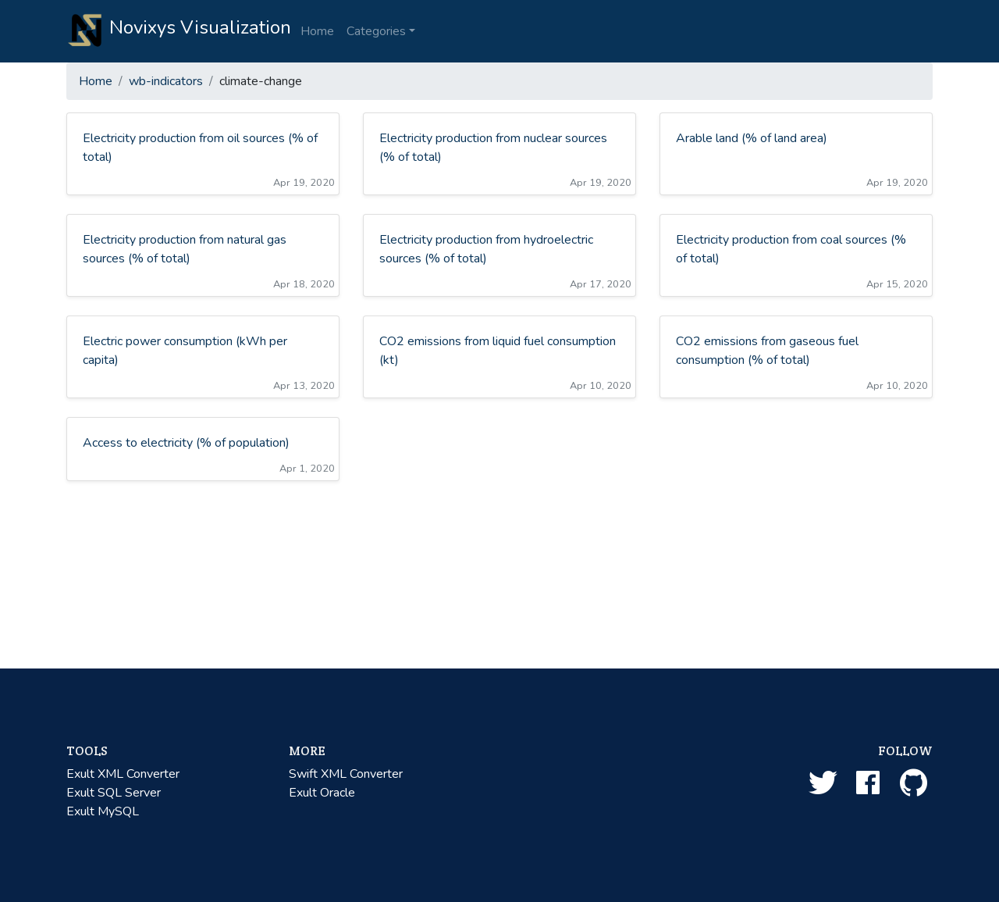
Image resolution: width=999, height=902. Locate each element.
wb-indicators (166, 81)
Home (317, 31)
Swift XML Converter (346, 774)
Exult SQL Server (113, 792)
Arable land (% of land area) (751, 138)
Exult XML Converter (123, 774)
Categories (376, 31)
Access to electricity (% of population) (186, 442)
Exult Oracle (322, 792)
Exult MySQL (102, 811)
